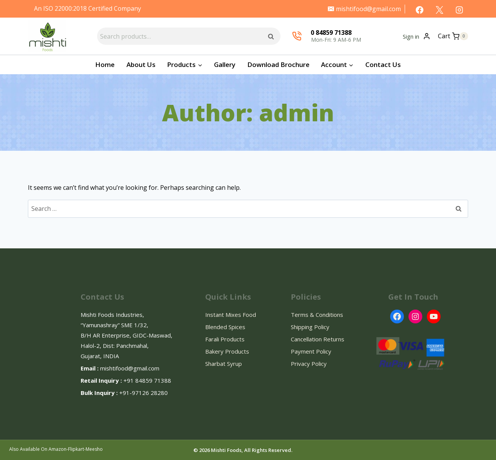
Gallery (224, 64)
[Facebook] (419, 10)
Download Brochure (278, 64)
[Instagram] (459, 10)
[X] (439, 10)
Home (105, 64)
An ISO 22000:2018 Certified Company (87, 8)
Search (273, 36)
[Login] (426, 36)
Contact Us (383, 64)
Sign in (411, 36)
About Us (141, 64)
